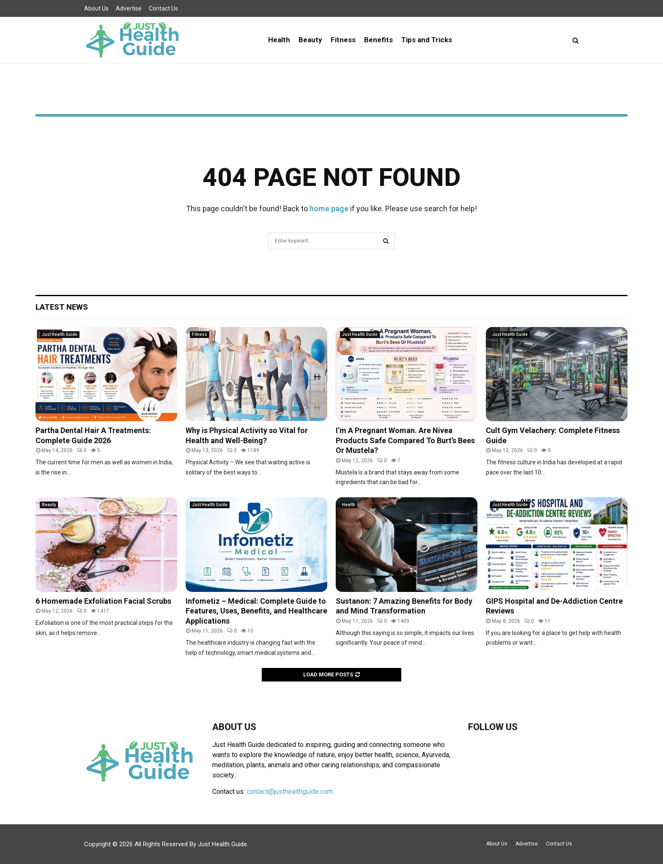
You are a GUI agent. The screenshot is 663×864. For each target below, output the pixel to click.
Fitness (343, 39)
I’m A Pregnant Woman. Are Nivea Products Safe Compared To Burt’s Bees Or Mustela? (405, 440)
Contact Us (163, 8)
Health (279, 39)
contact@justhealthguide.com (290, 792)
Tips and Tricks (426, 39)
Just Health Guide (59, 334)
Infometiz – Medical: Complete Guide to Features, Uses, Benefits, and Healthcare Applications (256, 611)
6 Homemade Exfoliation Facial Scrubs (103, 601)
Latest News (62, 307)
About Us (96, 8)
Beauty (310, 39)
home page (329, 208)
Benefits (378, 39)
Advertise (129, 8)
